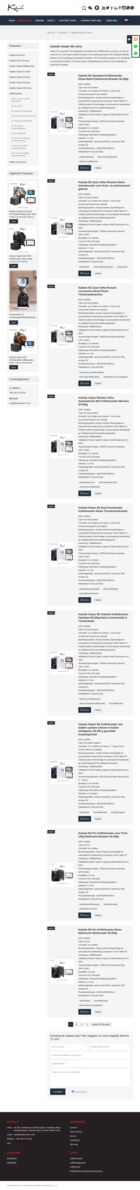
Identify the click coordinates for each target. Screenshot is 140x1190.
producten (25, 20)
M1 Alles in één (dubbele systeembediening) (20, 139)
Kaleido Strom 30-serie (19, 60)
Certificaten (75, 1140)
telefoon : (11, 1139)
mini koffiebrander (101, 1001)
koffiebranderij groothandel (89, 589)
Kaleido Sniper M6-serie (19, 82)
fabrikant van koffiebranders (89, 699)
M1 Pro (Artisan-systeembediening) (18, 127)
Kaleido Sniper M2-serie (19, 77)
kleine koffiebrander (110, 589)
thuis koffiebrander (116, 703)
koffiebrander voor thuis (88, 909)
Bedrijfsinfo (12, 1158)
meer (13, 221)
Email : (10, 1134)
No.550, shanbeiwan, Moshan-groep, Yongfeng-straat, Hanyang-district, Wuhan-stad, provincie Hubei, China (37, 1128)
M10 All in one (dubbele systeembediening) (20, 154)
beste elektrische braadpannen (91, 1005)
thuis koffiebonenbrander (88, 594)
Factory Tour (67, 20)
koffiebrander (84, 812)
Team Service (76, 1132)
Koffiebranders (15, 93)
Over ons (111, 20)
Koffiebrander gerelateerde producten (86, 1171)
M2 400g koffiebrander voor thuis (23, 116)
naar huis (51, 33)
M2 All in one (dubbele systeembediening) (19, 147)
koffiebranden (84, 267)
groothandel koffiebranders (89, 904)
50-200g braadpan (118, 812)
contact (13, 1122)
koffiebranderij (84, 1001)
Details (98, 168)
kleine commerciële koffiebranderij (92, 703)
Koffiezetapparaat (77, 1163)
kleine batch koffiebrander (107, 157)
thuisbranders (122, 267)
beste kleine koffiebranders (89, 377)
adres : (10, 1127)
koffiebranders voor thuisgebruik (116, 377)
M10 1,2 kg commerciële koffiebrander (20, 100)
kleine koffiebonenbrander (103, 267)
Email (84, 167)
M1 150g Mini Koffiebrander (21, 111)
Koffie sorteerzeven (17, 162)
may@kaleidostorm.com (19, 403)
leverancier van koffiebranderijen (91, 372)
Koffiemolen (75, 1167)
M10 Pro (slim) (16, 106)
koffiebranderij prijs (86, 157)
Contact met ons (91, 20)
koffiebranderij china (87, 482)
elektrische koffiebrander (88, 161)
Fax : (9, 1143)
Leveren (73, 1127)
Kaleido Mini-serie (17, 55)
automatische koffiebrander (89, 487)
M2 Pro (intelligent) (18, 133)
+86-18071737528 (17, 393)
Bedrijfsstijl (11, 1163)
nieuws (40, 20)
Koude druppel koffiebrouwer (21, 66)
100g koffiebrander (111, 904)
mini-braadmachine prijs (108, 482)
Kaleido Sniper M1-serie (19, 71)
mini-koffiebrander (100, 812)
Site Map (74, 1144)
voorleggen (58, 1092)
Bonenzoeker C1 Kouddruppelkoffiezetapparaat (22, 315)
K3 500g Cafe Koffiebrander (21, 121)
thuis (11, 20)
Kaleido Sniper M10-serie (20, 88)
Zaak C (51, 20)
